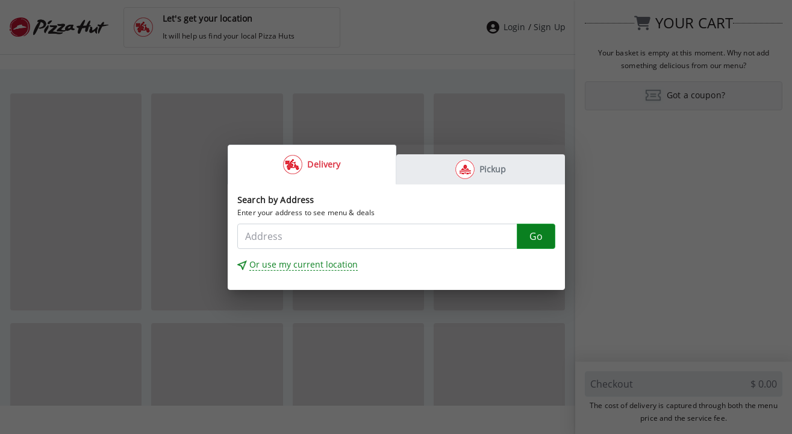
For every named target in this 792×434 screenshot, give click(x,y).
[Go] (536, 236)
